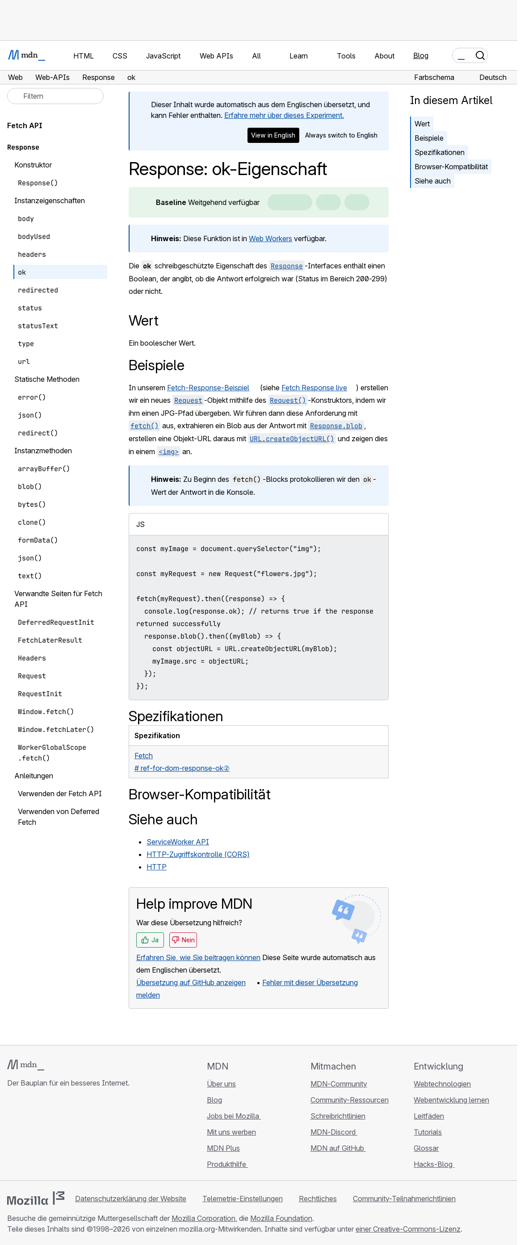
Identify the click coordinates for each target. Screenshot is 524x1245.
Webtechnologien (442, 1083)
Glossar (426, 1148)
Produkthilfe (227, 1164)
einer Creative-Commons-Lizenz (408, 1228)
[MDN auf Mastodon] (60, 1136)
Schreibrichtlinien (337, 1115)
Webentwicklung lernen (451, 1099)
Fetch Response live (314, 387)
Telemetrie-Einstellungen (242, 1198)
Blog (420, 55)
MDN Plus (223, 1148)
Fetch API (24, 125)
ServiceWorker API (178, 841)
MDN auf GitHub (338, 1148)
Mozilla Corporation (203, 1218)
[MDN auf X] (44, 1136)
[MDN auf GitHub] (12, 1136)
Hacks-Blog (434, 1164)
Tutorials (428, 1132)
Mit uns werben (231, 1132)
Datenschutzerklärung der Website (130, 1198)
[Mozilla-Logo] (35, 1198)
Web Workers (270, 238)
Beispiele (429, 138)
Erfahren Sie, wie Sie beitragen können (198, 957)
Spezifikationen (440, 152)
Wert (422, 123)
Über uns (221, 1083)
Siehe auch (433, 180)
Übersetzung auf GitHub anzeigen (191, 982)
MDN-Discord (333, 1132)
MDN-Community (338, 1083)
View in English (273, 135)
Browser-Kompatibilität (451, 166)
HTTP (157, 866)
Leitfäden (429, 1115)
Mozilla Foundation (281, 1218)
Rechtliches (318, 1198)
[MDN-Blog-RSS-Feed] (76, 1136)
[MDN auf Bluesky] (28, 1136)
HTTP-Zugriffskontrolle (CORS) (198, 854)
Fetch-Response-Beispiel (208, 387)
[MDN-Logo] (25, 1065)
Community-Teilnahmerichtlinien (404, 1198)
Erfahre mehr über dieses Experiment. (284, 115)
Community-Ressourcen (349, 1099)
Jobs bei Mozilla (234, 1115)
